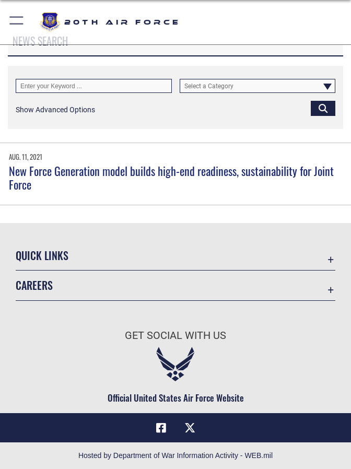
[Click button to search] (323, 108)
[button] (17, 22)
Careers (34, 285)
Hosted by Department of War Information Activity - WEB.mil (175, 455)
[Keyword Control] (94, 86)
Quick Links (42, 255)
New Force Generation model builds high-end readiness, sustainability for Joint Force (171, 177)
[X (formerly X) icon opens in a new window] (190, 428)
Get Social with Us (175, 335)
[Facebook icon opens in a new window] (161, 428)
